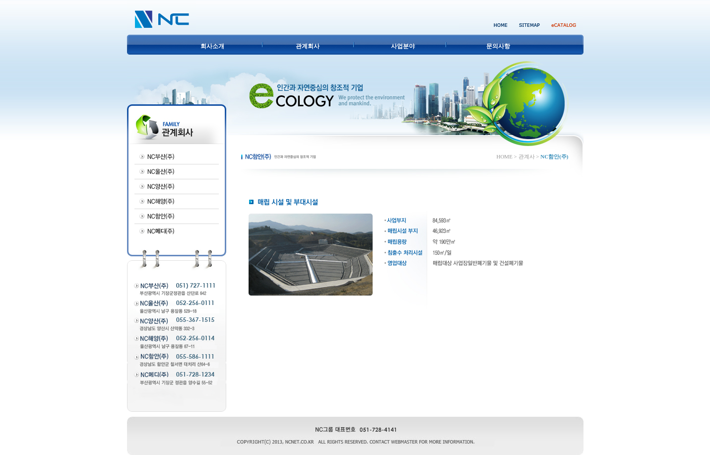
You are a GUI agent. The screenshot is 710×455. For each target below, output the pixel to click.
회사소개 (212, 46)
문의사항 (498, 46)
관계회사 (308, 46)
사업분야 (403, 46)
